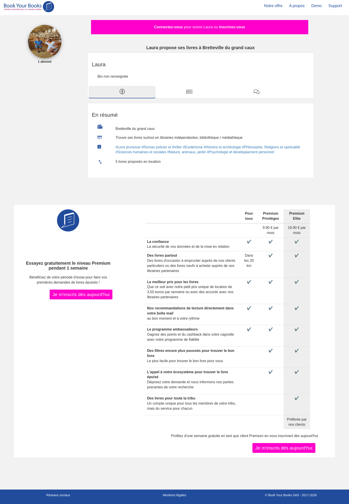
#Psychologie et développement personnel (240, 152)
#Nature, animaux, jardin (186, 152)
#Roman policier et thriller (162, 147)
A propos (296, 6)
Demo (316, 6)
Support (335, 6)
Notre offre (273, 6)
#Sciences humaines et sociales (141, 152)
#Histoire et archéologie (222, 147)
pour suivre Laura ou (199, 27)
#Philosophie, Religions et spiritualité (271, 147)
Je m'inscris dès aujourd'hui (81, 294)
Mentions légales (174, 495)
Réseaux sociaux (58, 495)
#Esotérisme (193, 147)
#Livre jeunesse (128, 147)
